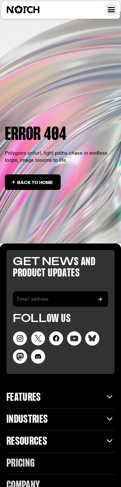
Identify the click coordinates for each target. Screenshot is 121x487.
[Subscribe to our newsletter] (100, 299)
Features (23, 397)
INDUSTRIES (27, 419)
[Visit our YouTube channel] (74, 338)
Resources (26, 441)
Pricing (20, 463)
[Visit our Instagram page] (20, 338)
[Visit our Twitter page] (38, 338)
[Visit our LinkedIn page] (92, 338)
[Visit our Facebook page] (56, 338)
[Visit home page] (30, 9)
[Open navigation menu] (111, 10)
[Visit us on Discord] (38, 356)
